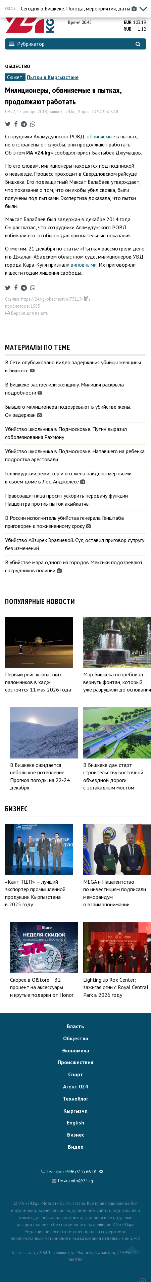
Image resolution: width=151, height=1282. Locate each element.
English (75, 1122)
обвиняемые (101, 136)
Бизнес (75, 1134)
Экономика (75, 1050)
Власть (75, 1026)
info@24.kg (82, 1181)
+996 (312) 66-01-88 (84, 1172)
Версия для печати (26, 313)
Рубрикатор (27, 43)
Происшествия (75, 1062)
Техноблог (75, 1098)
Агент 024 (75, 1086)
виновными (84, 264)
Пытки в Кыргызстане (53, 77)
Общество (17, 66)
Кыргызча (75, 1110)
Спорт (75, 1074)
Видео (76, 1146)
